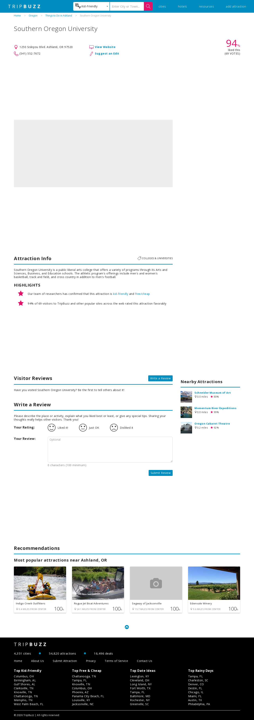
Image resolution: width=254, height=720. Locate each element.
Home (17, 15)
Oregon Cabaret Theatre (212, 423)
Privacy (91, 661)
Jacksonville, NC (83, 704)
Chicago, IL (196, 692)
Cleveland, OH (139, 680)
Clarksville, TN (24, 688)
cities (162, 6)
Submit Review (161, 473)
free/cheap (142, 294)
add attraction (236, 6)
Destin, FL (195, 688)
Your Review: (25, 439)
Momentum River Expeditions (215, 408)
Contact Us (144, 661)
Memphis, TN (23, 700)
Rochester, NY (140, 700)
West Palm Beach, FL (28, 704)
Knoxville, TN (23, 692)
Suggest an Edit (107, 53)
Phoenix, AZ (80, 692)
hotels (182, 6)
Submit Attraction (65, 661)
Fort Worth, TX (140, 688)
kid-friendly (120, 294)
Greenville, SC (139, 704)
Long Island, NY (141, 684)
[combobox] (91, 6)
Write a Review (160, 378)
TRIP (25, 6)
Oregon (33, 15)
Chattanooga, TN (26, 696)
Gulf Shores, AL (24, 684)
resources (206, 6)
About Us (37, 661)
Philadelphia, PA (199, 704)
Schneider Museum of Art (212, 392)
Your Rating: (24, 427)
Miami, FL (195, 696)
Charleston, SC (198, 680)
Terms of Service (116, 661)
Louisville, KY (81, 700)
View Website (105, 47)
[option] (93, 153)
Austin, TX (195, 700)
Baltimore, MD (140, 696)
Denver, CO (196, 684)
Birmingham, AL (25, 680)
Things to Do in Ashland (58, 15)
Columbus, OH (24, 676)
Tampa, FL (79, 680)
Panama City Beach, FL (88, 696)
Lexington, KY (139, 676)
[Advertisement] (127, 88)
